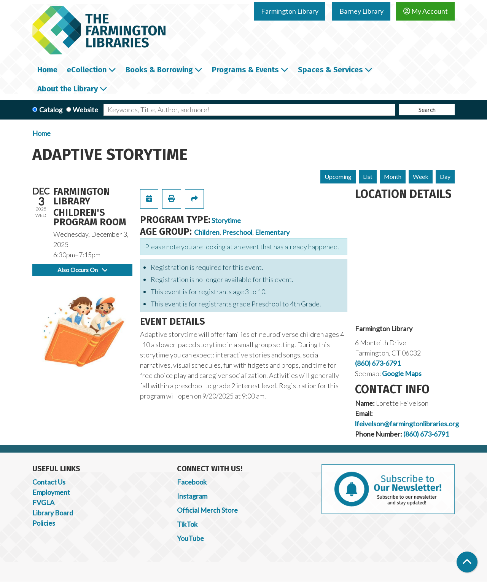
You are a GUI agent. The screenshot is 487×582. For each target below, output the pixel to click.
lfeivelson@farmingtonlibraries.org (407, 423)
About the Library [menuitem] (67, 88)
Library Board (52, 513)
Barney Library (361, 11)
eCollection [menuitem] (87, 69)
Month (392, 176)
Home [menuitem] (47, 69)
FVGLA (43, 502)
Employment (51, 492)
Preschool (237, 232)
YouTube (190, 538)
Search (427, 109)
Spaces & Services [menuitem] (330, 69)
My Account (425, 11)
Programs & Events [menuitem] (245, 69)
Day (445, 176)
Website (85, 109)
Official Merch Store (207, 510)
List (367, 176)
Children (207, 232)
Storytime (226, 220)
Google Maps (402, 373)
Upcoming (338, 176)
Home (41, 133)
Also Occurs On (82, 269)
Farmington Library (289, 11)
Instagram (192, 496)
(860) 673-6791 (378, 363)
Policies (43, 523)
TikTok (187, 524)
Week (420, 176)
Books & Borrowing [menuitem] (159, 69)
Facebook (192, 482)
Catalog (50, 109)
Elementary (272, 232)
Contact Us (48, 482)
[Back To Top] (467, 562)
